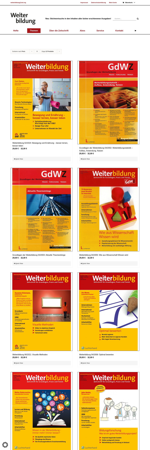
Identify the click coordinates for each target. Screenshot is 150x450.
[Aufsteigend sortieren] (37, 51)
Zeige (48, 51)
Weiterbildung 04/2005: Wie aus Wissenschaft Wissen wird (103, 255)
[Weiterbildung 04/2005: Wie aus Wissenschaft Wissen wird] (108, 209)
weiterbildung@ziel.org (18, 2)
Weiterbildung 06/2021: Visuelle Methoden (30, 355)
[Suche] (137, 18)
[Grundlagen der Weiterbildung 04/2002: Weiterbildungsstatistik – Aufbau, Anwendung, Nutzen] (108, 102)
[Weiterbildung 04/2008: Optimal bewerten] (108, 311)
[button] (5, 445)
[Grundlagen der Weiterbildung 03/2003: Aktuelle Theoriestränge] (42, 209)
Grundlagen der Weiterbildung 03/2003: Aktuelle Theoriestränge (38, 255)
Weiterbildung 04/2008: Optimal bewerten (96, 355)
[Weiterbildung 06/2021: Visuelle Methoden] (42, 311)
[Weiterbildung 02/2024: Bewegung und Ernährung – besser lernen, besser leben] (42, 100)
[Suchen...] (124, 18)
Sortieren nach (18, 51)
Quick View (19, 159)
